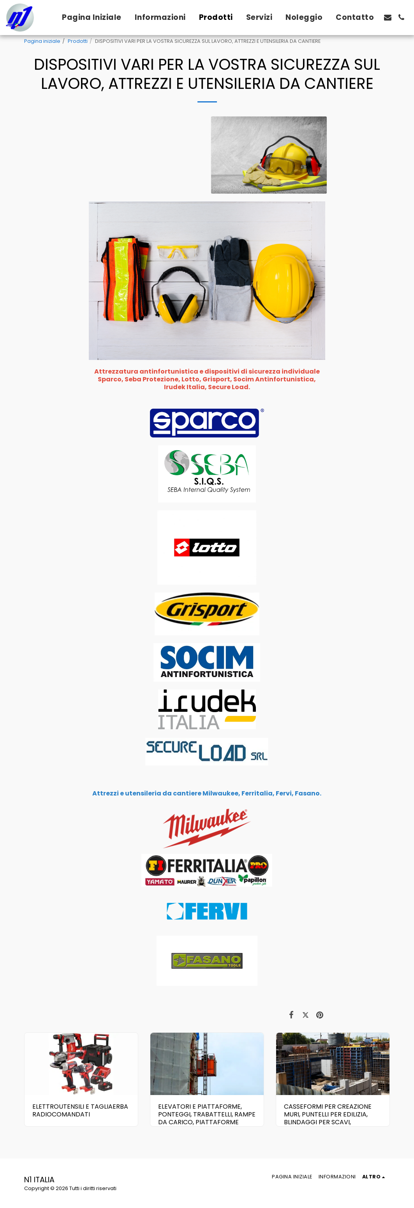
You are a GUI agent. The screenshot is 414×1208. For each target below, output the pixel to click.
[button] (387, 17)
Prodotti (78, 41)
